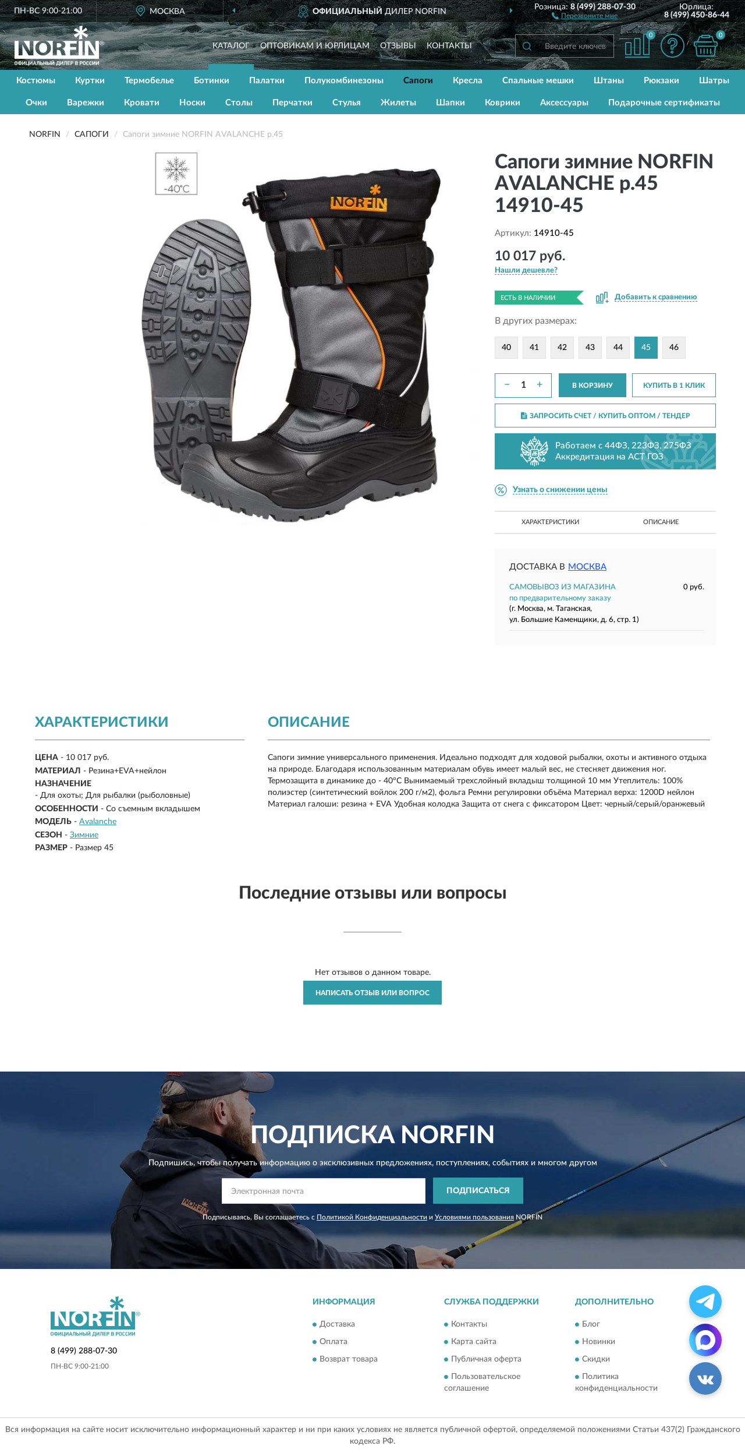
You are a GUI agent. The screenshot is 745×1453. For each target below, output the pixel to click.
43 (590, 348)
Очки (36, 102)
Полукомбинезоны (344, 80)
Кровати (141, 102)
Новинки (598, 1342)
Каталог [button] (231, 46)
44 (618, 348)
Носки (192, 102)
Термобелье (149, 80)
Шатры (714, 80)
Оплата (333, 1342)
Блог (591, 1325)
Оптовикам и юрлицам (315, 46)
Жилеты (398, 102)
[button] (585, 15)
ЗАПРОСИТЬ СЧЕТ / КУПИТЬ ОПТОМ (605, 415)
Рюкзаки (661, 80)
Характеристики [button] (550, 522)
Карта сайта (473, 1342)
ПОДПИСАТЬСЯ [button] (478, 1191)
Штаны (609, 80)
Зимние (84, 835)
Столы (239, 102)
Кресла (468, 80)
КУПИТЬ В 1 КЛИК (674, 385)
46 (674, 348)
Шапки (450, 102)
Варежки (85, 102)
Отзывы (398, 46)
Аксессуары (564, 102)
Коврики (502, 102)
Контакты (449, 46)
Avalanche (97, 822)
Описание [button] (661, 522)
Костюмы (35, 80)
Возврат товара (349, 1360)
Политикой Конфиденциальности (372, 1217)
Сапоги (418, 80)
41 (534, 348)
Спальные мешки (538, 80)
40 (506, 348)
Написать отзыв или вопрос (372, 992)
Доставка (337, 1325)
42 (562, 348)
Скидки (596, 1360)
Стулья (346, 102)
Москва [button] (587, 567)
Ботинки (211, 80)
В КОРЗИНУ (592, 385)
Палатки (267, 80)
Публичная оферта (486, 1360)
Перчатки (292, 102)
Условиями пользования (474, 1217)
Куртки (90, 80)
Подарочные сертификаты (664, 102)
